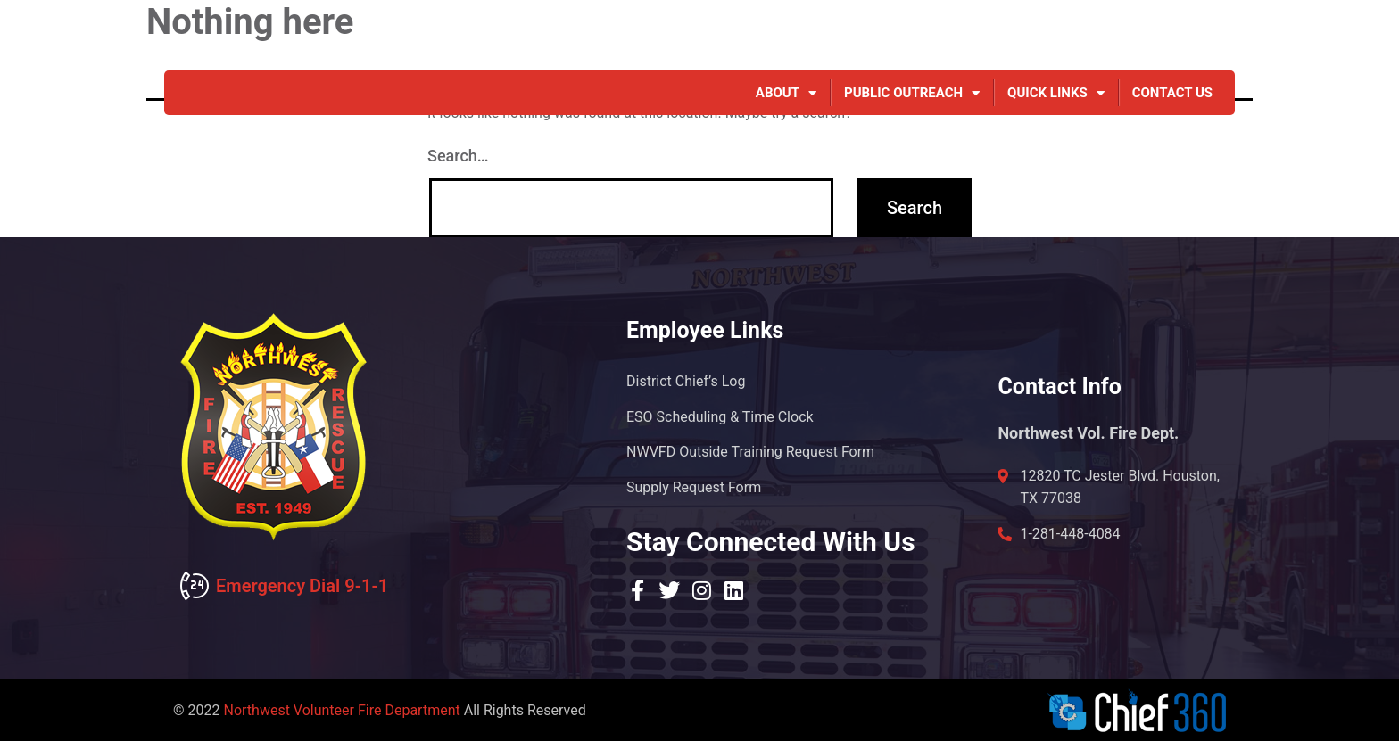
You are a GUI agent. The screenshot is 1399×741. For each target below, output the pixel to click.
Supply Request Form (693, 487)
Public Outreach (912, 92)
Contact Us (1172, 93)
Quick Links (1056, 92)
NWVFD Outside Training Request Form (750, 451)
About (786, 92)
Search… (458, 155)
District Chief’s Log (685, 380)
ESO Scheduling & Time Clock (720, 416)
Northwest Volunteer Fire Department (341, 710)
